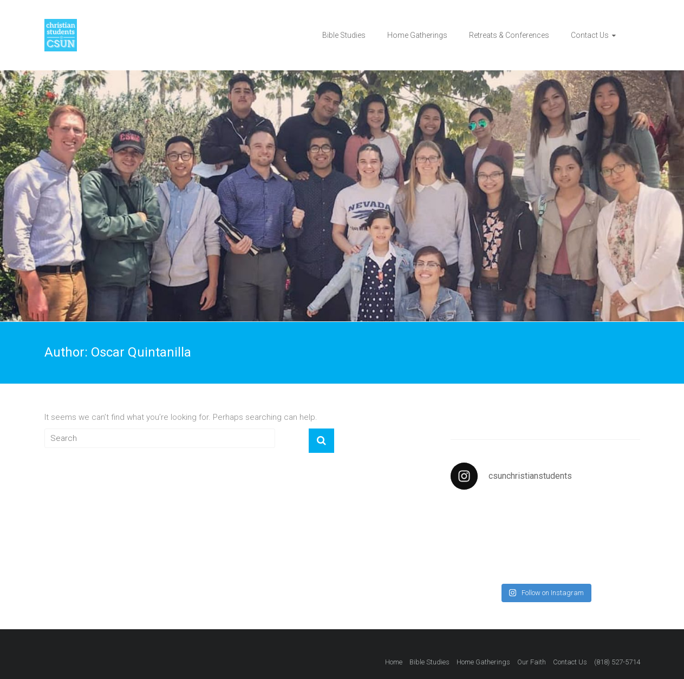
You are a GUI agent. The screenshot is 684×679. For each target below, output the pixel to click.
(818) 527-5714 (617, 662)
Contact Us (590, 35)
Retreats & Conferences (509, 35)
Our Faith (531, 662)
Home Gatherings (417, 35)
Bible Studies (344, 35)
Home (393, 662)
